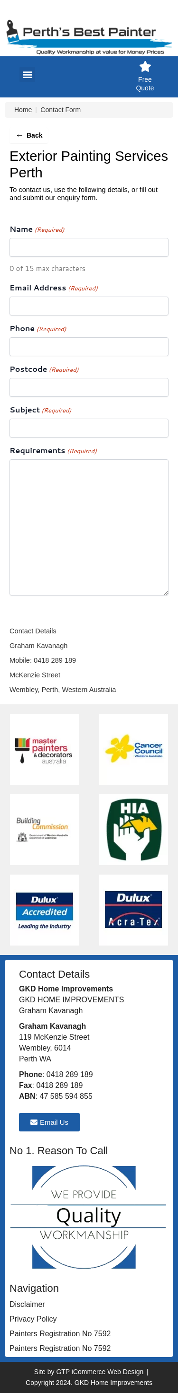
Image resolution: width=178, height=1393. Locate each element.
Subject (40, 410)
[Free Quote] (145, 66)
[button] (27, 74)
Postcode (44, 369)
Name (36, 229)
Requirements (53, 451)
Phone (37, 328)
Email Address (53, 288)
